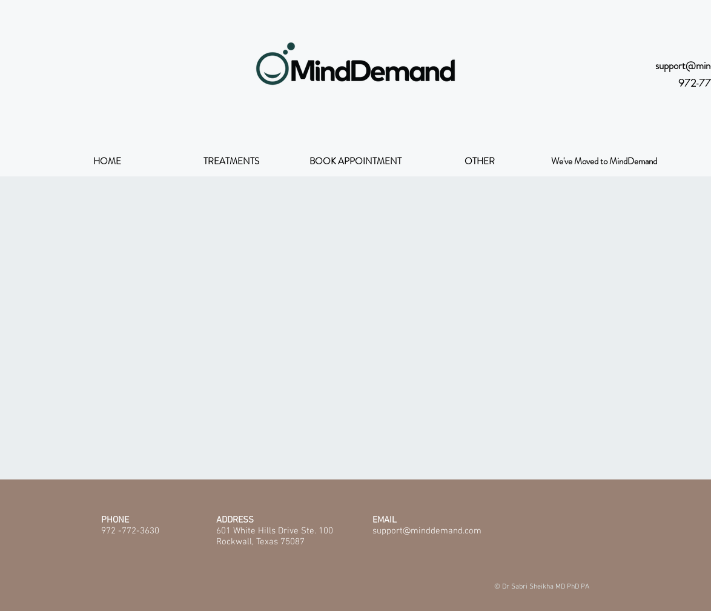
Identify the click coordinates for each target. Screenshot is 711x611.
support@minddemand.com (426, 531)
